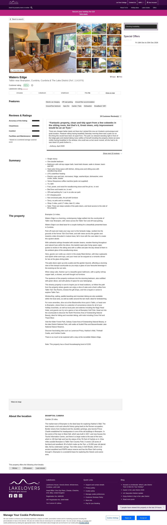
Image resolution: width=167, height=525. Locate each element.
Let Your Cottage (121, 2)
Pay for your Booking (93, 503)
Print (120, 77)
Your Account (152, 2)
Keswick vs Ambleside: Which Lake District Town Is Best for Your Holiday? (137, 486)
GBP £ (141, 2)
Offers (154, 7)
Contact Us (132, 2)
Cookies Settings (113, 518)
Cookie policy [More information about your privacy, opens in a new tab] (84, 523)
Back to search (17, 19)
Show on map (110, 93)
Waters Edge (18, 77)
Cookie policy (90, 491)
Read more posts (129, 499)
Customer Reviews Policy (94, 497)
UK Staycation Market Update (133, 493)
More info (89, 500)
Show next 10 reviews (111, 153)
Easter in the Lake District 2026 (133, 490)
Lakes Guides (146, 7)
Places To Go (124, 7)
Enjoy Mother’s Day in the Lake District (136, 496)
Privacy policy (90, 488)
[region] (83, 518)
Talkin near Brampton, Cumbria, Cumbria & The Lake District (46, 80)
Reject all (128, 518)
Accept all (143, 518)
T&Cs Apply (83, 14)
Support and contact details (95, 485)
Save (114, 77)
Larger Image (17, 70)
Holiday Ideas (135, 7)
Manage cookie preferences (95, 494)
